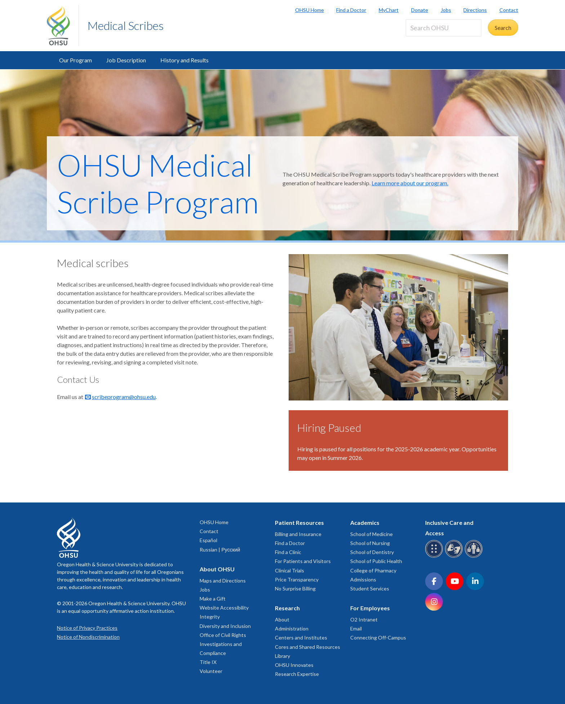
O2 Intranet (364, 619)
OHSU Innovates (294, 665)
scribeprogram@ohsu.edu (124, 396)
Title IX (208, 662)
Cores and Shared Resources (307, 647)
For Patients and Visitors (303, 561)
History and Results (184, 60)
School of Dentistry (372, 552)
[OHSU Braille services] (435, 556)
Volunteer (211, 671)
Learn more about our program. (410, 183)
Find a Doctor (351, 10)
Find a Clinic (288, 552)
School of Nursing (370, 543)
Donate (419, 10)
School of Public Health (376, 561)
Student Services (369, 588)
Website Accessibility (224, 608)
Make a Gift (213, 598)
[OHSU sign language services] (455, 556)
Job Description (126, 60)
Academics (364, 522)
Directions (475, 10)
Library (282, 656)
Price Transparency (297, 579)
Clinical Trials (289, 570)
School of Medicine (371, 534)
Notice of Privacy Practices (87, 628)
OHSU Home (309, 10)
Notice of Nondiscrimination (88, 637)
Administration (291, 628)
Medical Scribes (126, 25)
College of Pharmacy (373, 570)
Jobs (446, 10)
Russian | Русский (220, 549)
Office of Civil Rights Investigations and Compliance (223, 644)
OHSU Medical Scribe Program (158, 183)
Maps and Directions (223, 580)
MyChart (389, 10)
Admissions (363, 579)
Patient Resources (299, 522)
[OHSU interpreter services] (475, 556)
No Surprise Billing (295, 588)
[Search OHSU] (443, 27)
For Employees (370, 608)
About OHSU (217, 569)
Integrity (210, 617)
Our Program (75, 60)
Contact (508, 10)
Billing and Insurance (298, 534)
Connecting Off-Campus (378, 637)
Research (287, 608)
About (282, 619)
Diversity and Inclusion (225, 626)
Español (208, 540)
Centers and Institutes (301, 637)
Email (356, 628)
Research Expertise (297, 674)
